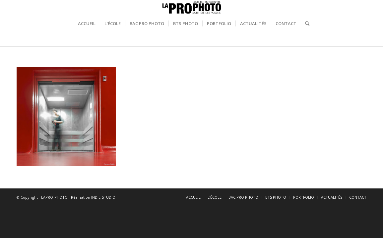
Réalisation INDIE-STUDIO (93, 197)
